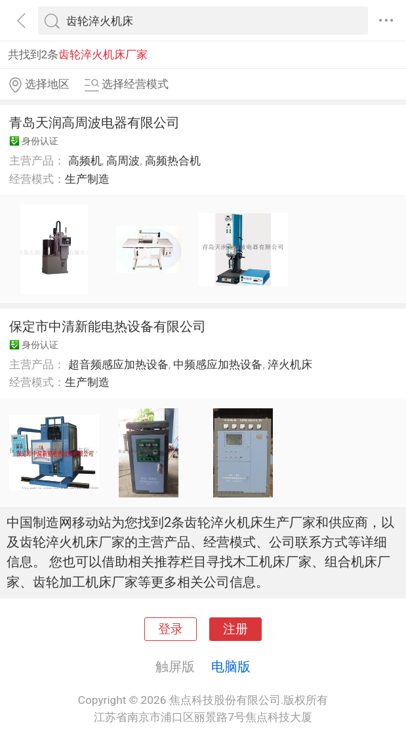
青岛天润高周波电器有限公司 (94, 122)
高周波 (123, 160)
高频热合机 (173, 160)
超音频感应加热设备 (118, 364)
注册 (235, 629)
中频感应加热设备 (217, 364)
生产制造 (87, 178)
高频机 (85, 160)
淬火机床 (290, 364)
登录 (170, 629)
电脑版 (231, 666)
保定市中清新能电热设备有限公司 (107, 326)
